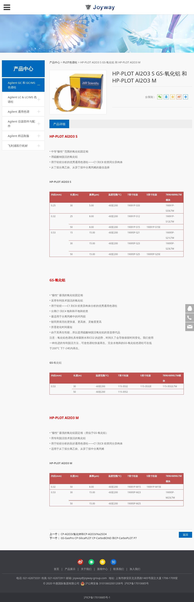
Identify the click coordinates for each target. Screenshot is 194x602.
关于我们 (86, 569)
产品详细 (59, 124)
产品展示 (70, 569)
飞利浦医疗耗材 (18, 146)
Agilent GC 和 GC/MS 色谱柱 (21, 85)
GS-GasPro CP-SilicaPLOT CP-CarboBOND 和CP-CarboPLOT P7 (99, 538)
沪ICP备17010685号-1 (97, 597)
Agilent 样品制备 (18, 136)
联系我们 (118, 569)
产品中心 (54, 62)
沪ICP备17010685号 (136, 583)
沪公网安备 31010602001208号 (104, 583)
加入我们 (135, 569)
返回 (185, 534)
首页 (56, 569)
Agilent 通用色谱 (18, 111)
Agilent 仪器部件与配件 (21, 123)
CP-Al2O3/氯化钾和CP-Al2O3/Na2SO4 (84, 534)
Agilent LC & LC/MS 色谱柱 (22, 99)
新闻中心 (102, 569)
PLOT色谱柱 (70, 62)
